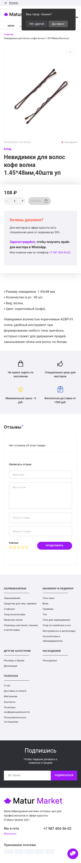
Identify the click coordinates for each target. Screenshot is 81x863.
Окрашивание (12, 598)
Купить (39, 201)
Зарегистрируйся (22, 242)
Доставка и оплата (15, 690)
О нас (7, 685)
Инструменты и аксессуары (59, 630)
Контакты (10, 701)
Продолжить (55, 545)
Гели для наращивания (56, 619)
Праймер (48, 608)
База (45, 603)
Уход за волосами (14, 614)
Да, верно (58, 23)
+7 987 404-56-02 (59, 252)
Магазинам (10, 696)
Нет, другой (36, 23)
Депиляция (10, 665)
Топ (45, 614)
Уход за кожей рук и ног (57, 625)
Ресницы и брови (14, 660)
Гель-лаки (48, 598)
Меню (8, 26)
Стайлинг (9, 608)
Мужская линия (13, 619)
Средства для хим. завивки (20, 603)
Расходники (50, 660)
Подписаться (64, 775)
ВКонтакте (10, 833)
